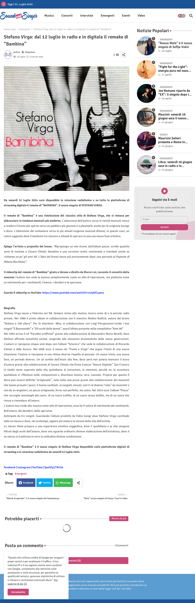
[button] (181, 16)
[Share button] (78, 482)
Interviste (86, 16)
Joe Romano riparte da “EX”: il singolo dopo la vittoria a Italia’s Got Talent (174, 93)
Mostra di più (119, 518)
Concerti (67, 16)
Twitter (47, 482)
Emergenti (107, 16)
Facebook (28, 482)
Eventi (126, 16)
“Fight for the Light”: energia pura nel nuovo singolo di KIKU (174, 69)
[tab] (49, 16)
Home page (10, 29)
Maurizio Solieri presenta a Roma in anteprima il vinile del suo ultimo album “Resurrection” (173, 140)
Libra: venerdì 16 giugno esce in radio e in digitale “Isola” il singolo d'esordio (175, 164)
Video (141, 16)
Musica (49, 16)
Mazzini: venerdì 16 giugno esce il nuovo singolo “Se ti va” (172, 116)
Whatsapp (65, 482)
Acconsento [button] (18, 592)
